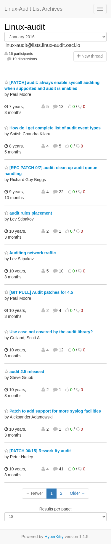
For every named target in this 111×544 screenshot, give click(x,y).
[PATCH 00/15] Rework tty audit (37, 450)
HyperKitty (54, 536)
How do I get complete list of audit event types (52, 128)
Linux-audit (24, 26)
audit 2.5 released (24, 371)
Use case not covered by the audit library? (48, 331)
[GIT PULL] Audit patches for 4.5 (38, 292)
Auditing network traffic (30, 252)
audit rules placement (28, 213)
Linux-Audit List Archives (33, 9)
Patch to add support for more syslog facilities (52, 411)
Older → (77, 493)
